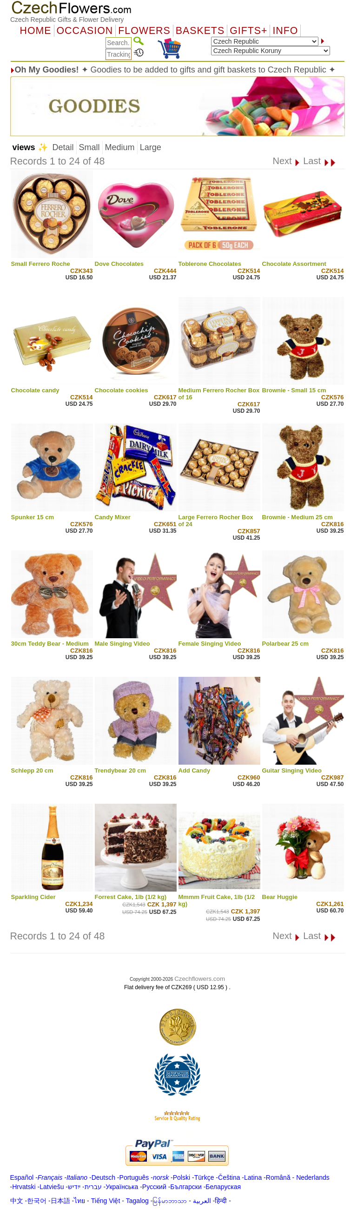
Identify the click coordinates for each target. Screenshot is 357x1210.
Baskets (200, 30)
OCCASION (85, 30)
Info (285, 30)
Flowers (144, 30)
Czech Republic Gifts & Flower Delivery (67, 19)
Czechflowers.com (199, 978)
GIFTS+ (248, 30)
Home (36, 30)
